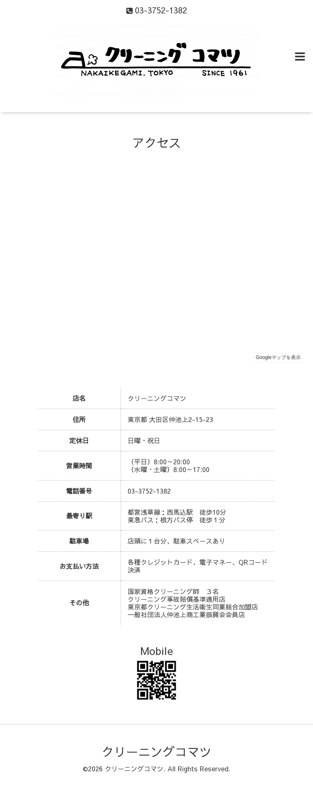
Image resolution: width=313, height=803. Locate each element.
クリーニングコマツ (156, 751)
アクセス (156, 142)
